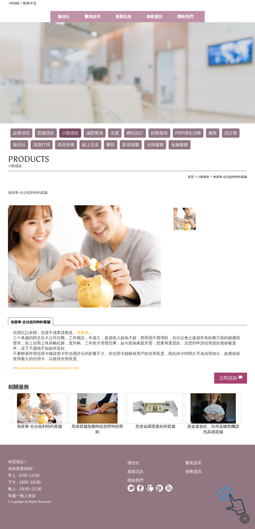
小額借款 (70, 133)
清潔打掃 (41, 144)
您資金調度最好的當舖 (155, 426)
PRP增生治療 (188, 133)
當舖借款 (45, 133)
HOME (14, 3)
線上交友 (90, 144)
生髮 (115, 133)
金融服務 (179, 144)
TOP (244, 518)
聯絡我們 (185, 16)
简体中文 (30, 3)
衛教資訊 (154, 16)
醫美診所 (93, 16)
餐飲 (110, 144)
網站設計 (135, 133)
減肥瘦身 (94, 133)
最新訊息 (123, 16)
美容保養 (66, 144)
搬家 (212, 133)
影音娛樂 (130, 144)
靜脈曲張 (159, 133)
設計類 (230, 133)
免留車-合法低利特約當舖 (30, 322)
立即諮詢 (228, 378)
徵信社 (64, 16)
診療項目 (21, 133)
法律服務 (155, 144)
